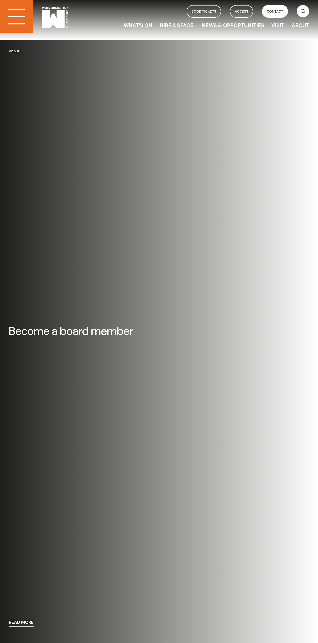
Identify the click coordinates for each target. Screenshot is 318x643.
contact (275, 11)
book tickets (203, 11)
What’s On (138, 25)
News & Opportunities (233, 25)
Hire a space (177, 25)
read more (21, 622)
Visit (277, 25)
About (300, 25)
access (241, 11)
